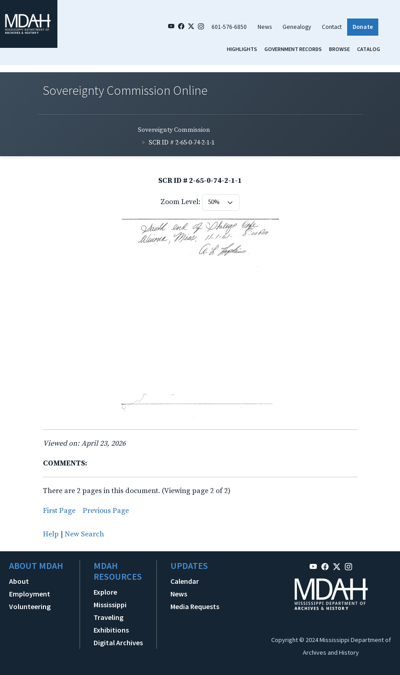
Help (51, 534)
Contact (332, 27)
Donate (363, 27)
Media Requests (194, 606)
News (265, 27)
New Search (84, 534)
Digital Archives (118, 642)
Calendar (184, 581)
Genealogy (296, 27)
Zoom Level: (180, 201)
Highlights (242, 49)
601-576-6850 (229, 27)
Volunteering (30, 606)
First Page (59, 510)
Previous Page (106, 510)
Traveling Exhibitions (111, 623)
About (19, 581)
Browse (339, 49)
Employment (29, 593)
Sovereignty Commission (174, 130)
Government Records (293, 49)
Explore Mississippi (110, 598)
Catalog (368, 49)
